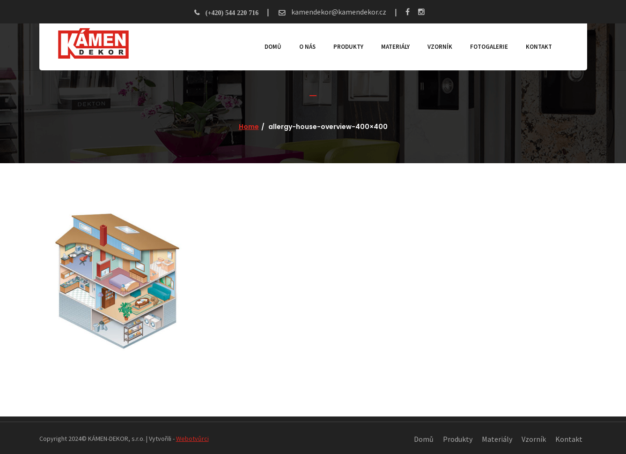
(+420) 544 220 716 (232, 12)
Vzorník (439, 47)
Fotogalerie (489, 47)
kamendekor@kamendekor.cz (338, 11)
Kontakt (539, 47)
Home (249, 126)
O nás (307, 47)
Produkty (348, 47)
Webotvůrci (192, 438)
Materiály (395, 47)
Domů (273, 47)
